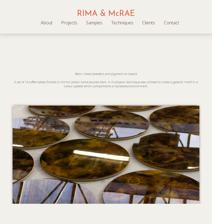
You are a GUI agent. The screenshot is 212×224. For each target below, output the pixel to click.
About (47, 23)
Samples (94, 23)
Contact (171, 23)
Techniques (122, 23)
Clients (148, 23)
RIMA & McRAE (106, 14)
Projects (69, 23)
